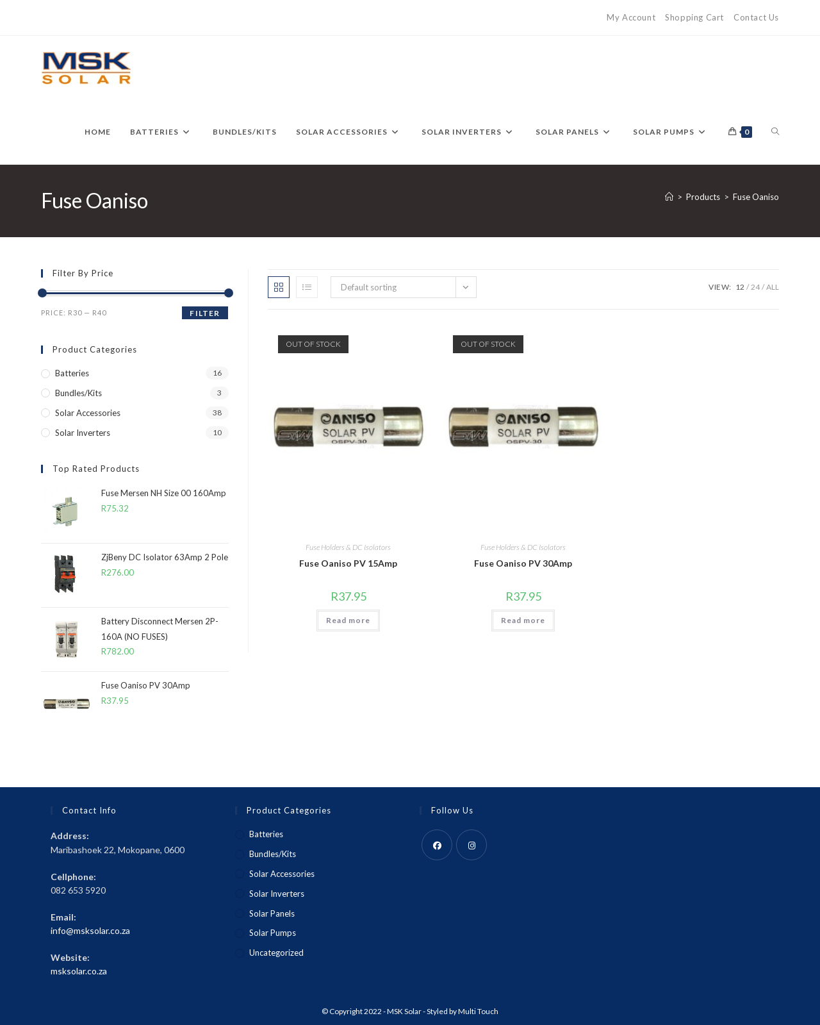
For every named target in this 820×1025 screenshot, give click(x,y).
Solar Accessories (87, 413)
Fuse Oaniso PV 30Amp (523, 563)
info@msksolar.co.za (90, 930)
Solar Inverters (82, 433)
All (772, 287)
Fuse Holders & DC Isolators (348, 547)
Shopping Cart (694, 17)
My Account (631, 17)
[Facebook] (437, 844)
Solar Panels (272, 913)
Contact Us (756, 17)
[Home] (669, 197)
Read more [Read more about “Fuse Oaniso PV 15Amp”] (348, 620)
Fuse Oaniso (756, 197)
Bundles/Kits (78, 393)
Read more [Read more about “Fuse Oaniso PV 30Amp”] (523, 620)
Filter (205, 313)
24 (755, 287)
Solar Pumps (272, 933)
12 (739, 287)
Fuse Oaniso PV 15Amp (348, 563)
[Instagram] (471, 844)
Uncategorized (276, 952)
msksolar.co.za (79, 970)
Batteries (72, 373)
